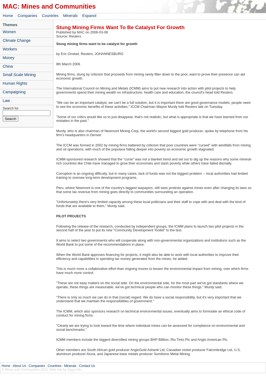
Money (8, 58)
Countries (50, 15)
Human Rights (15, 83)
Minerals (70, 15)
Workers (10, 49)
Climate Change (16, 40)
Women (9, 32)
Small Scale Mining (19, 75)
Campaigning (14, 92)
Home (8, 15)
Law (6, 100)
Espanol (89, 15)
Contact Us (87, 366)
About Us (19, 366)
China (8, 66)
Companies (27, 15)
